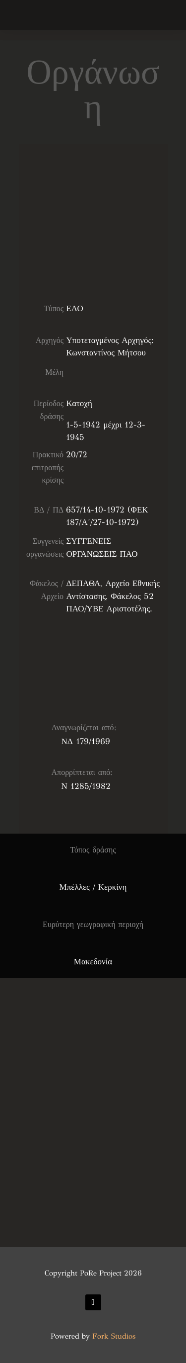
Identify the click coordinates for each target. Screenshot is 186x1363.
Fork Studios (113, 1336)
